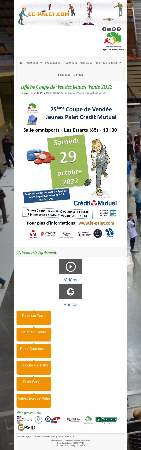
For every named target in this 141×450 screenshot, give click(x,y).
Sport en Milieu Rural (65, 436)
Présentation (53, 62)
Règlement (70, 62)
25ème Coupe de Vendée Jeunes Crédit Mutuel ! (83, 93)
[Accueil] (21, 63)
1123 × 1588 (52, 93)
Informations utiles (108, 63)
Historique (64, 74)
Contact (78, 74)
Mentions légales (25, 436)
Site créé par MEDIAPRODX (44, 436)
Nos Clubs (86, 62)
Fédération (34, 63)
